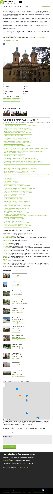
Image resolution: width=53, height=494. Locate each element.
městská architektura (17, 294)
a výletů (19, 492)
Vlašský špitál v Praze (17, 335)
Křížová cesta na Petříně (18, 299)
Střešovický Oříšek (7, 264)
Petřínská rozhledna (17, 282)
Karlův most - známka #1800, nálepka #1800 (13, 135)
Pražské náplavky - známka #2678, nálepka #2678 (14, 194)
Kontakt (29, 492)
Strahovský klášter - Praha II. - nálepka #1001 (13, 211)
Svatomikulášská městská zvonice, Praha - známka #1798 (16, 212)
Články (24, 492)
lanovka (19, 303)
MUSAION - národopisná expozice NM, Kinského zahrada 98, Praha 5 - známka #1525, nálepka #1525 (26, 148)
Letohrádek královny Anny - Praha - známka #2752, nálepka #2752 (18, 142)
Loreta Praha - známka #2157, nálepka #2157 (13, 144)
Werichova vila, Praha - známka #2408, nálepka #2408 (15, 224)
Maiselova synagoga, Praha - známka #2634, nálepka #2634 (17, 145)
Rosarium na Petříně (17, 290)
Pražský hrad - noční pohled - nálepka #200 (13, 198)
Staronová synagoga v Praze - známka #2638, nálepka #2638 (17, 205)
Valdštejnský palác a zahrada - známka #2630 (13, 217)
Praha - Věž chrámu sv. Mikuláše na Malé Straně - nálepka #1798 (18, 191)
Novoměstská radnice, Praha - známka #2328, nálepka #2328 (17, 169)
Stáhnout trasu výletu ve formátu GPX (11, 101)
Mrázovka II (5, 261)
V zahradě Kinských (7, 247)
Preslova (4, 234)
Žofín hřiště (5, 241)
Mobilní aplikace (6, 492)
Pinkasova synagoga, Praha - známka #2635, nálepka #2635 (17, 185)
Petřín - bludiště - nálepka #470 (10, 179)
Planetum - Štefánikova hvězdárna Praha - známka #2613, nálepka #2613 (19, 188)
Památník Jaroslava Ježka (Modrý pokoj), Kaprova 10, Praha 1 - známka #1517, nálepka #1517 (24, 177)
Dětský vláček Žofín (7, 244)
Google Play (20, 467)
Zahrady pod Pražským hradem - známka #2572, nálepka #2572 (17, 225)
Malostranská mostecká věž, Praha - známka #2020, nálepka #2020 (18, 146)
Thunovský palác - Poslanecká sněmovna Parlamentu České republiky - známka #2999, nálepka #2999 (26, 215)
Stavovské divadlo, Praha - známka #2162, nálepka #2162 (16, 208)
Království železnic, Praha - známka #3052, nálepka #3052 (16, 141)
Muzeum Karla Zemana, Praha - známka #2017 (14, 152)
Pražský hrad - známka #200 (10, 195)
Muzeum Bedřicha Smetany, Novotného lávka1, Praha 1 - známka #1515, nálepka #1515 (23, 151)
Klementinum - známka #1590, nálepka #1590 (13, 139)
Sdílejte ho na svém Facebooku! (37, 43)
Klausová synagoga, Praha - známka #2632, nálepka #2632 (16, 138)
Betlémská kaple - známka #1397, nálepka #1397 (15, 124)
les (10, 98)
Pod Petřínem (6, 253)
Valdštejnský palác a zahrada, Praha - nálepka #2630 (15, 218)
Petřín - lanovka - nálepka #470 (10, 182)
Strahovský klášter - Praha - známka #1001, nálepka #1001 (16, 209)
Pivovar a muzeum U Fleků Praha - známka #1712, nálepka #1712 (18, 187)
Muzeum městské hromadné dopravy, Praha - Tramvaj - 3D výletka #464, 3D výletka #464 (23, 161)
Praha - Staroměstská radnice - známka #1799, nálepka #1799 (17, 189)
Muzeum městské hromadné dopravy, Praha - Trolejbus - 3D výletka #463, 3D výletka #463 (23, 162)
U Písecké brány (6, 236)
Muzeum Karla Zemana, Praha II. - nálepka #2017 (14, 154)
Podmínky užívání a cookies (38, 492)
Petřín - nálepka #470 (8, 178)
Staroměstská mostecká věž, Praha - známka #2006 (15, 202)
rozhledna (14, 98)
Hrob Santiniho (16, 362)
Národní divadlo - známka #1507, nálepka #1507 (14, 166)
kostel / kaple (5, 98)
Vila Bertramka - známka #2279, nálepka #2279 (14, 221)
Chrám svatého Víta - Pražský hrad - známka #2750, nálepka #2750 (18, 126)
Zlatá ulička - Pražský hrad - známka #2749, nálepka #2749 (16, 227)
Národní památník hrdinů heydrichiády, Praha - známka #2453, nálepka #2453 (20, 168)
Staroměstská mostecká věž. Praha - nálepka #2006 (15, 204)
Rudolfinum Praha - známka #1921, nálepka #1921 (15, 199)
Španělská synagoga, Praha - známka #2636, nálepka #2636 (17, 201)
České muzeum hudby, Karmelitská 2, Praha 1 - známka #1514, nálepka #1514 (21, 125)
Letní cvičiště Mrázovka (8, 237)
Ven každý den (6, 490)
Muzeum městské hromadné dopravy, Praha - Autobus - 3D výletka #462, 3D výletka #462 (23, 159)
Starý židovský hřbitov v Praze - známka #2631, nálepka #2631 (17, 207)
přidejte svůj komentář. (40, 37)
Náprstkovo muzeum (7, 240)
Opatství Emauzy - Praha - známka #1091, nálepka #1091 (16, 172)
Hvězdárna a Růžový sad (18, 308)
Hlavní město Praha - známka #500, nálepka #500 (14, 131)
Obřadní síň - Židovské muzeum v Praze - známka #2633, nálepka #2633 (19, 171)
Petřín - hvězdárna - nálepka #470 (11, 181)
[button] (26, 400)
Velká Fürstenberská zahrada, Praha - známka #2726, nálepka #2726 (18, 219)
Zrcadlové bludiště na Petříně (19, 273)
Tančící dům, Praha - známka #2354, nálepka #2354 (15, 214)
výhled (18, 98)
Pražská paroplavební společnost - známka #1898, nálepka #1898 (18, 192)
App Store (26, 467)
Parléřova (5, 260)
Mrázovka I (5, 263)
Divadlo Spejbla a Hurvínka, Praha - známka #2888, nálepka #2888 (18, 129)
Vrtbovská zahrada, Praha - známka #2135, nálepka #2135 (16, 222)
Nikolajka (5, 259)
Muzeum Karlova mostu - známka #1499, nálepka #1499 (16, 157)
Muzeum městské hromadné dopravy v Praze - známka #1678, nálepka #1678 (20, 158)
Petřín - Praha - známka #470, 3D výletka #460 (14, 184)
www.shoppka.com (7, 460)
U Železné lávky (6, 250)
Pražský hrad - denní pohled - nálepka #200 (13, 197)
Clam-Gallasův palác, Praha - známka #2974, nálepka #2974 (17, 128)
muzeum (14, 276)
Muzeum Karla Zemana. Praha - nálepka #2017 (14, 155)
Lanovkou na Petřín (17, 344)
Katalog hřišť (14, 492)
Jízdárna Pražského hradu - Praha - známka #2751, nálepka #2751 (18, 134)
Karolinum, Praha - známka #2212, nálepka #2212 (14, 136)
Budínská (5, 256)
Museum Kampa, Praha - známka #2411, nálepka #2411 (16, 149)
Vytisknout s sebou (46, 6)
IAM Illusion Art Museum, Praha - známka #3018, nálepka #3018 (17, 132)
